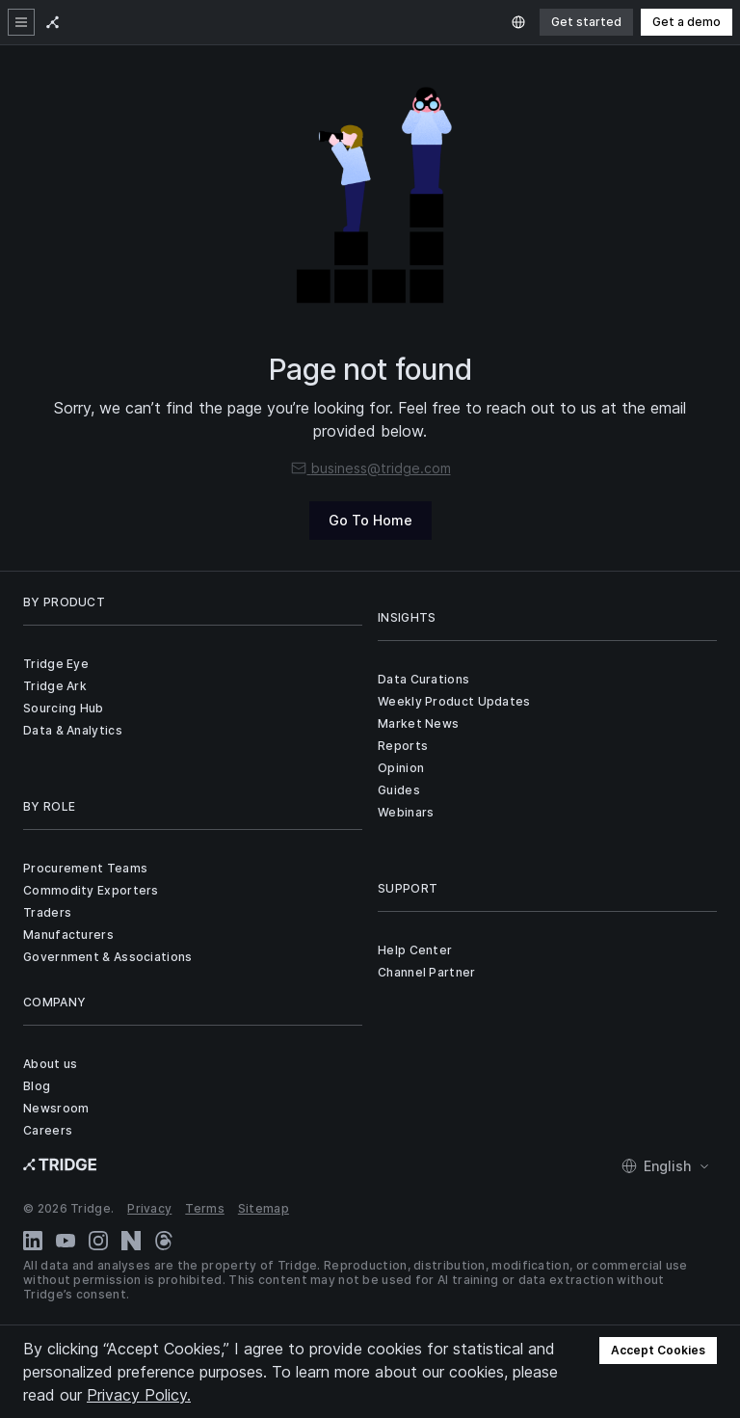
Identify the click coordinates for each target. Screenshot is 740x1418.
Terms (205, 1208)
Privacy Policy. (139, 1395)
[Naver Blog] (131, 1240)
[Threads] (163, 1240)
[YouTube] (65, 1240)
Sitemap (263, 1208)
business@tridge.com (370, 468)
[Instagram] (98, 1240)
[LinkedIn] (32, 1240)
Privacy (149, 1208)
